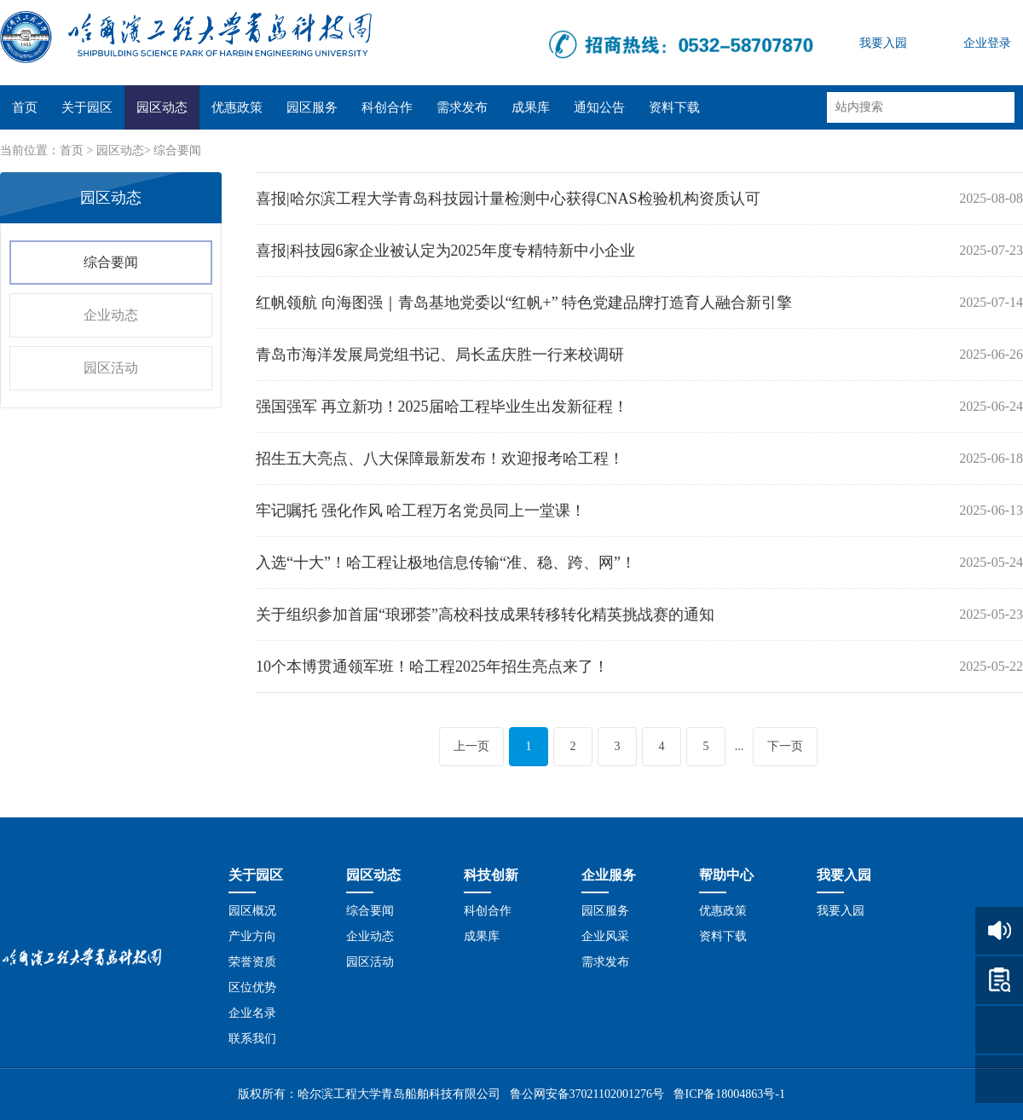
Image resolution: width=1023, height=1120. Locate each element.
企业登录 (987, 43)
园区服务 (312, 107)
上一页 (471, 746)
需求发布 (462, 107)
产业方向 (252, 936)
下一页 (785, 746)
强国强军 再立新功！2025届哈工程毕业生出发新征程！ (442, 406)
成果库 (531, 107)
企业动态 (111, 315)
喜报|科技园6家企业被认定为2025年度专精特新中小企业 (445, 250)
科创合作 (387, 107)
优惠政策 (237, 107)
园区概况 (252, 910)
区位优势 (252, 987)
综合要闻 (177, 150)
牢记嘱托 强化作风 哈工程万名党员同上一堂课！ (421, 510)
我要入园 (883, 43)
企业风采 (605, 936)
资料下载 (674, 107)
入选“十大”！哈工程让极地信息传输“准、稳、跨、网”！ (446, 562)
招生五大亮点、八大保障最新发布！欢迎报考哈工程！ (440, 458)
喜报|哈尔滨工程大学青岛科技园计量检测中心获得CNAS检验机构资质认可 (508, 198)
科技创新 (491, 875)
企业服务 (608, 875)
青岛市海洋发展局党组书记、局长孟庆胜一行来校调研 (440, 354)
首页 (25, 107)
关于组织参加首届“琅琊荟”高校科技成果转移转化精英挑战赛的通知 (485, 614)
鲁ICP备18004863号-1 (729, 1094)
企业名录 (252, 1013)
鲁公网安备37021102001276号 (587, 1094)
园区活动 (111, 368)
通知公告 (599, 107)
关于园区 (87, 107)
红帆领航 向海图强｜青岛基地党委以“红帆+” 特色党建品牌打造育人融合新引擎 (524, 302)
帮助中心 (726, 875)
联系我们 (252, 1038)
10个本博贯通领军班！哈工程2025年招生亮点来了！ (432, 666)
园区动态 (162, 107)
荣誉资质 (252, 961)
